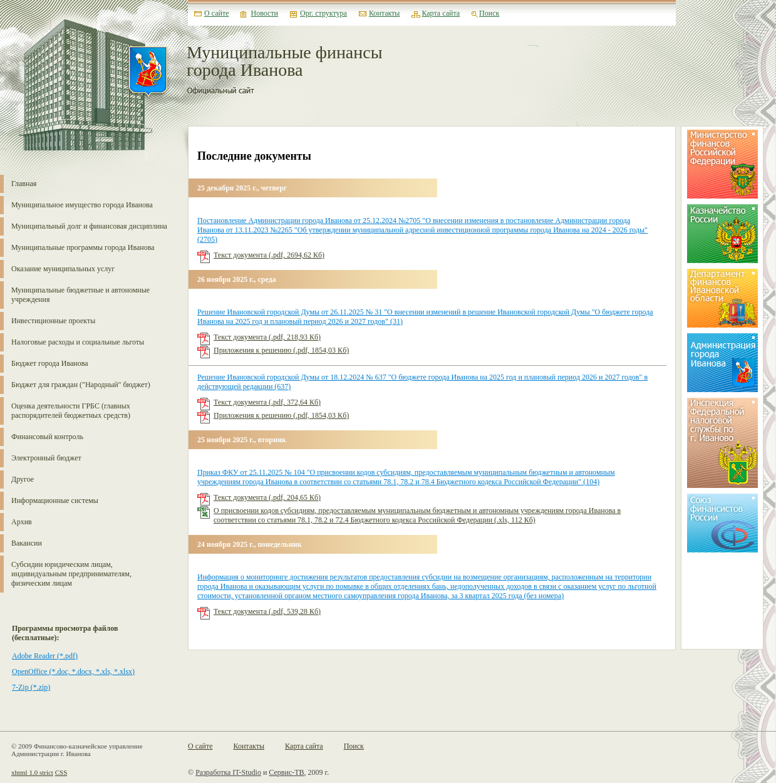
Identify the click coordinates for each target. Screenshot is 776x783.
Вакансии (26, 543)
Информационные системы (54, 500)
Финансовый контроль (47, 436)
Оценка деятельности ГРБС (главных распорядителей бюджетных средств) (70, 411)
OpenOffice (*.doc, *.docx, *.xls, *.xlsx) (73, 671)
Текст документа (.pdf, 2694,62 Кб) (269, 255)
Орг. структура (323, 13)
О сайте (216, 13)
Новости (264, 13)
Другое (22, 479)
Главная (23, 183)
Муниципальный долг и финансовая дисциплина (89, 226)
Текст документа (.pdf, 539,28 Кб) (267, 611)
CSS (61, 772)
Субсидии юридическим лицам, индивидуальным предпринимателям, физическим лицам (71, 574)
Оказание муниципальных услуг (63, 268)
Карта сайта (441, 13)
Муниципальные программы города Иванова (83, 247)
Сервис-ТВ (286, 772)
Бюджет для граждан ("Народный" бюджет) (80, 384)
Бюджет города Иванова (49, 363)
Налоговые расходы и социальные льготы (77, 342)
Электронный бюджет (46, 458)
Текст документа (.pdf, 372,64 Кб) (267, 402)
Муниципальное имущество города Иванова (82, 204)
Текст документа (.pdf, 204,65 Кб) (267, 497)
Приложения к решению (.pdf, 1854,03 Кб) (281, 350)
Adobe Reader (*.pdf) (45, 655)
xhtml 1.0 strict (32, 772)
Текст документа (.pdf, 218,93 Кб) (267, 337)
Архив (21, 521)
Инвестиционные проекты (53, 320)
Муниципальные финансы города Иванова (285, 62)
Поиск (489, 13)
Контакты (384, 13)
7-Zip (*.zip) (31, 687)
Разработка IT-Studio (228, 772)
